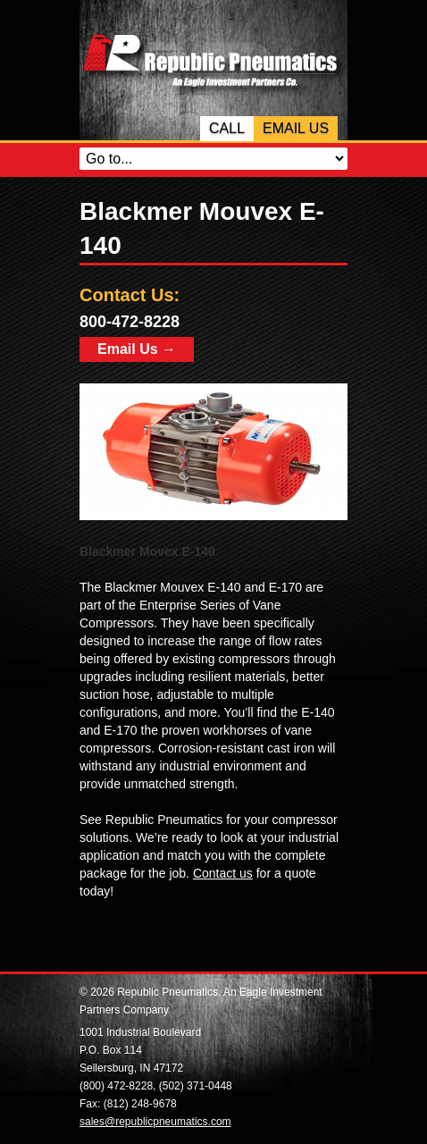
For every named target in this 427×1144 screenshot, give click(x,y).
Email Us (296, 128)
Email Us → (136, 349)
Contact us (223, 873)
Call (227, 128)
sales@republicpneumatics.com (155, 1121)
